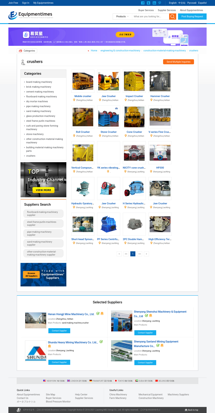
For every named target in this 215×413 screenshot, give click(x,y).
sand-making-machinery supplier (39, 243)
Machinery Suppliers (178, 394)
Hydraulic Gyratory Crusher (86, 203)
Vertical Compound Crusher (86, 167)
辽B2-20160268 (43, 410)
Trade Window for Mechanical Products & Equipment (36, 17)
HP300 (160, 167)
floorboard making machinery (41, 96)
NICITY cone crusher (134, 167)
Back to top (193, 410)
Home (94, 50)
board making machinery (39, 82)
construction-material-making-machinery (164, 50)
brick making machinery (38, 86)
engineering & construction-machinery (120, 50)
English (173, 3)
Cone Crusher (134, 131)
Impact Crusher (134, 96)
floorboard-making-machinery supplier (42, 213)
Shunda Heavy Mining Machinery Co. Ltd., (73, 342)
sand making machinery (38, 111)
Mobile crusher (82, 96)
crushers (193, 50)
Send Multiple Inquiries (178, 61)
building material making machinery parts (44, 149)
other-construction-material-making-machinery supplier (41, 253)
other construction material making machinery (44, 141)
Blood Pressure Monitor (58, 401)
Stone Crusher (109, 131)
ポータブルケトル (26, 401)
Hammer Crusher (160, 96)
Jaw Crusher (109, 96)
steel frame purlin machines (40, 121)
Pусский (191, 3)
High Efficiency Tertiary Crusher (166, 239)
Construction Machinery (151, 398)
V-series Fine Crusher (160, 131)
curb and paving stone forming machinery (42, 127)
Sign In (25, 3)
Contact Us (22, 398)
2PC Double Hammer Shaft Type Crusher (145, 239)
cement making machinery (40, 91)
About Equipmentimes (191, 10)
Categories (29, 50)
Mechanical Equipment (150, 394)
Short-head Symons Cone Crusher (90, 239)
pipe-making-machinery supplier (39, 233)
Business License (59, 410)
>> (139, 254)
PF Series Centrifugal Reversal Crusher (119, 239)
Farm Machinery (118, 398)
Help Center (81, 394)
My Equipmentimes (43, 3)
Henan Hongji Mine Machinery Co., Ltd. (71, 314)
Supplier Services (167, 10)
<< (126, 254)
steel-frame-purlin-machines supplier (41, 223)
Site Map (50, 394)
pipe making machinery (38, 106)
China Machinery (118, 394)
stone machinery (35, 134)
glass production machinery (40, 116)
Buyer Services (146, 10)
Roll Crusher (83, 131)
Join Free (13, 3)
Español (202, 3)
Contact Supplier (59, 331)
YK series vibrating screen (111, 167)
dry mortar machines (37, 101)
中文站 (181, 3)
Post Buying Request (192, 16)
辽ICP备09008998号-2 (150, 410)
